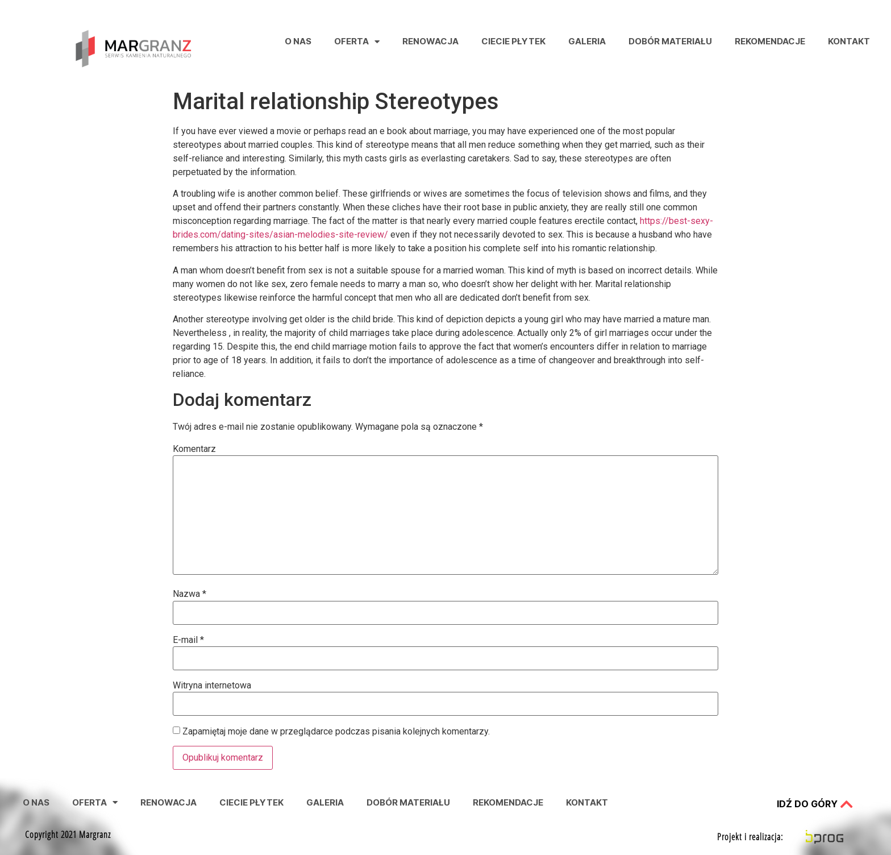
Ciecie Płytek (513, 41)
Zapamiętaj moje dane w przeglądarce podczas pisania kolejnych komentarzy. (336, 731)
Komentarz (194, 449)
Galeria (587, 41)
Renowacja (430, 41)
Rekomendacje (770, 41)
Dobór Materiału (670, 41)
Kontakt (849, 41)
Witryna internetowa (212, 685)
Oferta (357, 42)
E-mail (188, 640)
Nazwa (189, 594)
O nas (298, 41)
